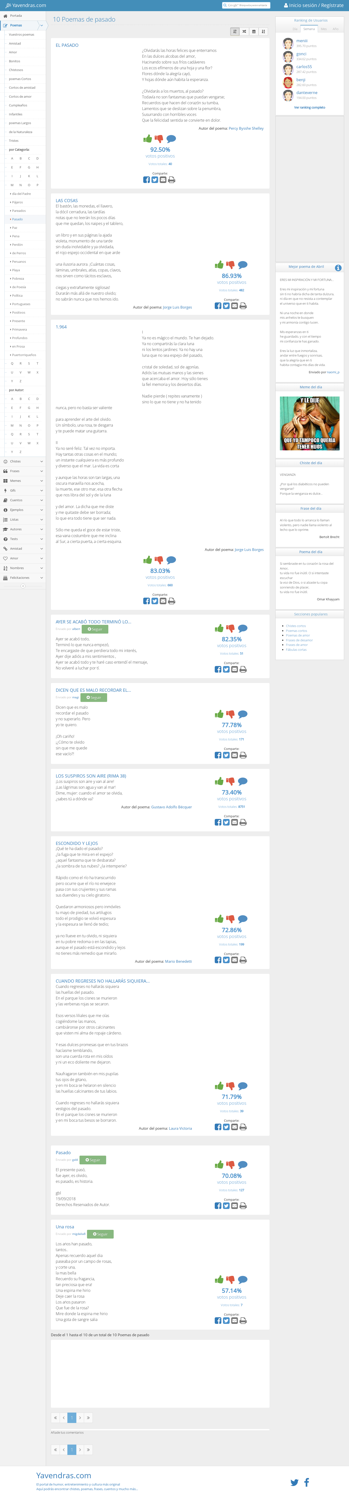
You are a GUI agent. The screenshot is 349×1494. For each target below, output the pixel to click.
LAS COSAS (67, 200)
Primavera (18, 329)
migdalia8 (79, 1234)
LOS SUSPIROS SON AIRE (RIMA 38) (91, 776)
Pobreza (17, 278)
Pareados (18, 210)
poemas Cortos (20, 79)
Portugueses (20, 304)
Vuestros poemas (21, 34)
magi (75, 697)
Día (295, 29)
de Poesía (18, 287)
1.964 (61, 327)
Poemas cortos (296, 630)
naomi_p (333, 372)
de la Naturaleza (20, 132)
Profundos (18, 338)
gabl (75, 1160)
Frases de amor (297, 645)
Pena (14, 236)
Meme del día (311, 387)
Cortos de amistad (22, 87)
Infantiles (15, 114)
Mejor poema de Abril (306, 266)
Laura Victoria (180, 1128)
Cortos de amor (20, 96)
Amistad (15, 43)
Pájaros (16, 202)
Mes (324, 29)
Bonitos (14, 61)
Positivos (17, 312)
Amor (13, 52)
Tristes (13, 140)
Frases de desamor (299, 640)
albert (76, 629)
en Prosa (17, 346)
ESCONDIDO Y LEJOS (77, 843)
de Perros (18, 253)
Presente (17, 321)
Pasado (16, 219)
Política (16, 295)
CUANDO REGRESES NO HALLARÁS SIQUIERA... (103, 981)
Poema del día (310, 551)
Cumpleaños (18, 105)
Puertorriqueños (23, 355)
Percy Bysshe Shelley (246, 128)
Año (336, 29)
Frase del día (311, 508)
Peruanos (18, 261)
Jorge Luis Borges (177, 307)
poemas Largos (20, 123)
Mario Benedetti (178, 961)
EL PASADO (67, 45)
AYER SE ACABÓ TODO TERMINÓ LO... (93, 622)
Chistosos (16, 70)
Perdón (16, 244)
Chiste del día (311, 463)
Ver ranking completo (309, 107)
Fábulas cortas (296, 649)
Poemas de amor (298, 635)
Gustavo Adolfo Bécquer (171, 806)
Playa (15, 270)
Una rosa (65, 1227)
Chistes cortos (296, 626)
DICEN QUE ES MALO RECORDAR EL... (93, 690)
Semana (309, 29)
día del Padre (20, 193)
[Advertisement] (96, 84)
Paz (13, 227)
